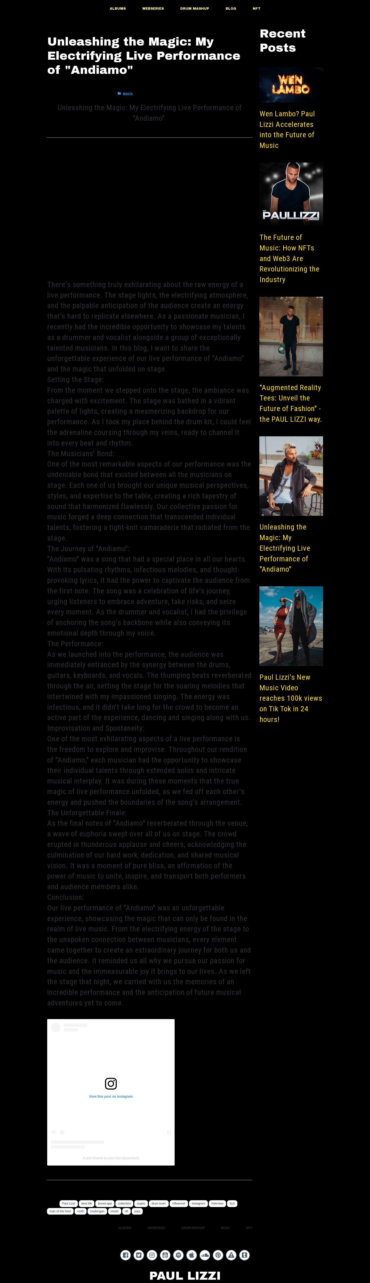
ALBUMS (118, 8)
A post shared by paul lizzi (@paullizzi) (111, 1158)
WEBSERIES (153, 8)
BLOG (231, 8)
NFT (257, 8)
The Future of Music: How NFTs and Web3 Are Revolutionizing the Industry (290, 258)
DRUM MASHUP (194, 8)
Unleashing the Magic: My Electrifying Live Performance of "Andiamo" (285, 548)
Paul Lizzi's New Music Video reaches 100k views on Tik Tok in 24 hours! (291, 698)
